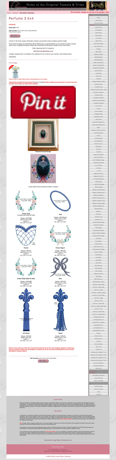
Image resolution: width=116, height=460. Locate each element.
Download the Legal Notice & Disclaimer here (58, 440)
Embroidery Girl (63, 450)
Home (9, 13)
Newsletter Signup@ (27, 13)
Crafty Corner (47, 451)
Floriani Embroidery (56, 451)
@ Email (15, 13)
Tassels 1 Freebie (38, 82)
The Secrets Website (54, 450)
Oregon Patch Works (67, 451)
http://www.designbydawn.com (43, 51)
